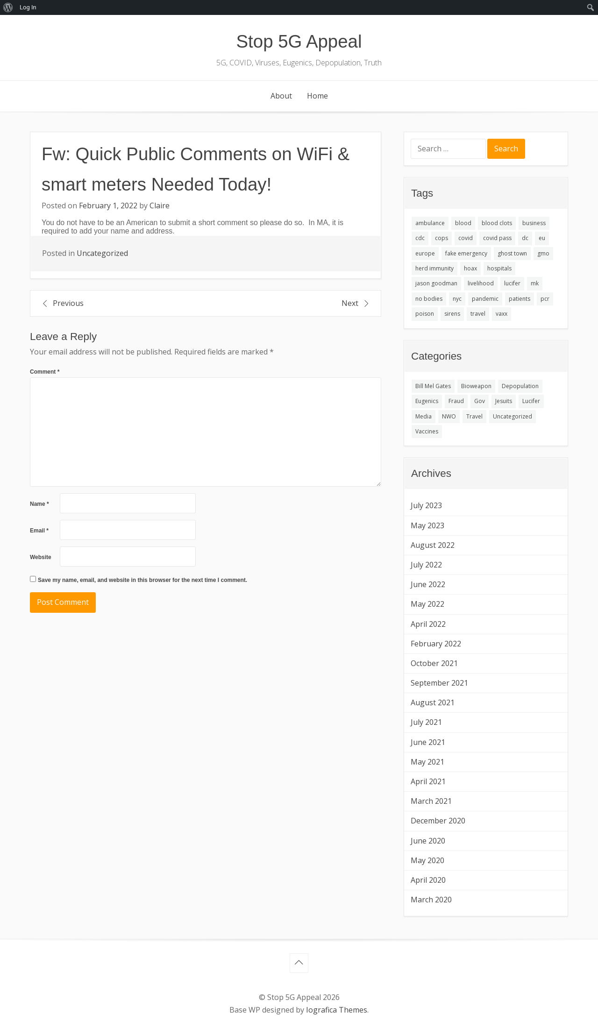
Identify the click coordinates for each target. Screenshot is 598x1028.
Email (39, 530)
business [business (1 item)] (534, 223)
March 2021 (431, 801)
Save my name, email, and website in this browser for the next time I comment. (142, 580)
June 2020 (428, 841)
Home (317, 96)
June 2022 (428, 584)
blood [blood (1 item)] (463, 223)
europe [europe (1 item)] (425, 253)
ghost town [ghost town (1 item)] (512, 253)
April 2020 (428, 880)
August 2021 (433, 702)
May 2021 (427, 762)
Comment (44, 372)
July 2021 (426, 722)
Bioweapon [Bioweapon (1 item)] (476, 386)
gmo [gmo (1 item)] (543, 253)
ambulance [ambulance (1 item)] (430, 223)
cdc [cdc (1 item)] (420, 238)
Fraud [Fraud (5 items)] (456, 401)
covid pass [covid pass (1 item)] (497, 238)
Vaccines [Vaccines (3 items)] (426, 431)
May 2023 (427, 525)
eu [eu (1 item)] (542, 238)
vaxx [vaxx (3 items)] (501, 314)
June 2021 (428, 742)
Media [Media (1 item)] (423, 416)
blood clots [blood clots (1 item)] (497, 223)
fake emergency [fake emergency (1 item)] (466, 253)
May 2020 (427, 860)
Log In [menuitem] (28, 7)
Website (40, 557)
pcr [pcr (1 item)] (545, 299)
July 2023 (426, 505)
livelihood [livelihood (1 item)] (481, 283)
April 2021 (428, 781)
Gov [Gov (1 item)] (479, 401)
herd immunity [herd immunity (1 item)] (434, 268)
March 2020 (431, 899)
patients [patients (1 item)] (519, 299)
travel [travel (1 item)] (477, 314)
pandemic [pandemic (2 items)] (485, 299)
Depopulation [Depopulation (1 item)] (520, 386)
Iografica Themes (336, 1010)
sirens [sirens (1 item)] (452, 314)
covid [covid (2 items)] (465, 238)
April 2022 (428, 624)
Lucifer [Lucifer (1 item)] (531, 401)
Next (350, 303)
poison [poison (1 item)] (424, 314)
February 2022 (436, 643)
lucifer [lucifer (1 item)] (512, 283)
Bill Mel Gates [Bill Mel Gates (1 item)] (433, 386)
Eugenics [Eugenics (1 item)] (426, 401)
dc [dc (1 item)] (525, 238)
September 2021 (439, 683)
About (281, 96)
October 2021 (434, 663)
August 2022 (433, 545)
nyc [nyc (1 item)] (457, 299)
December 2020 (438, 820)
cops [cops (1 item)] (441, 238)
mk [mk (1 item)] (535, 283)
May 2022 (427, 604)
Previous (68, 303)
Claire (160, 205)
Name (39, 504)
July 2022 (426, 565)
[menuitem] (8, 7)
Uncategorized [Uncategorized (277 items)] (512, 416)
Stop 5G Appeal (299, 41)
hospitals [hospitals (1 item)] (499, 268)
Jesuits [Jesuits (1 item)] (503, 401)
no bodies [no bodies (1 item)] (428, 299)
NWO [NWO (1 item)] (449, 416)
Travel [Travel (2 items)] (474, 416)
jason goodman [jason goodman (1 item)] (436, 283)
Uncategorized (102, 253)
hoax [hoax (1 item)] (470, 268)
